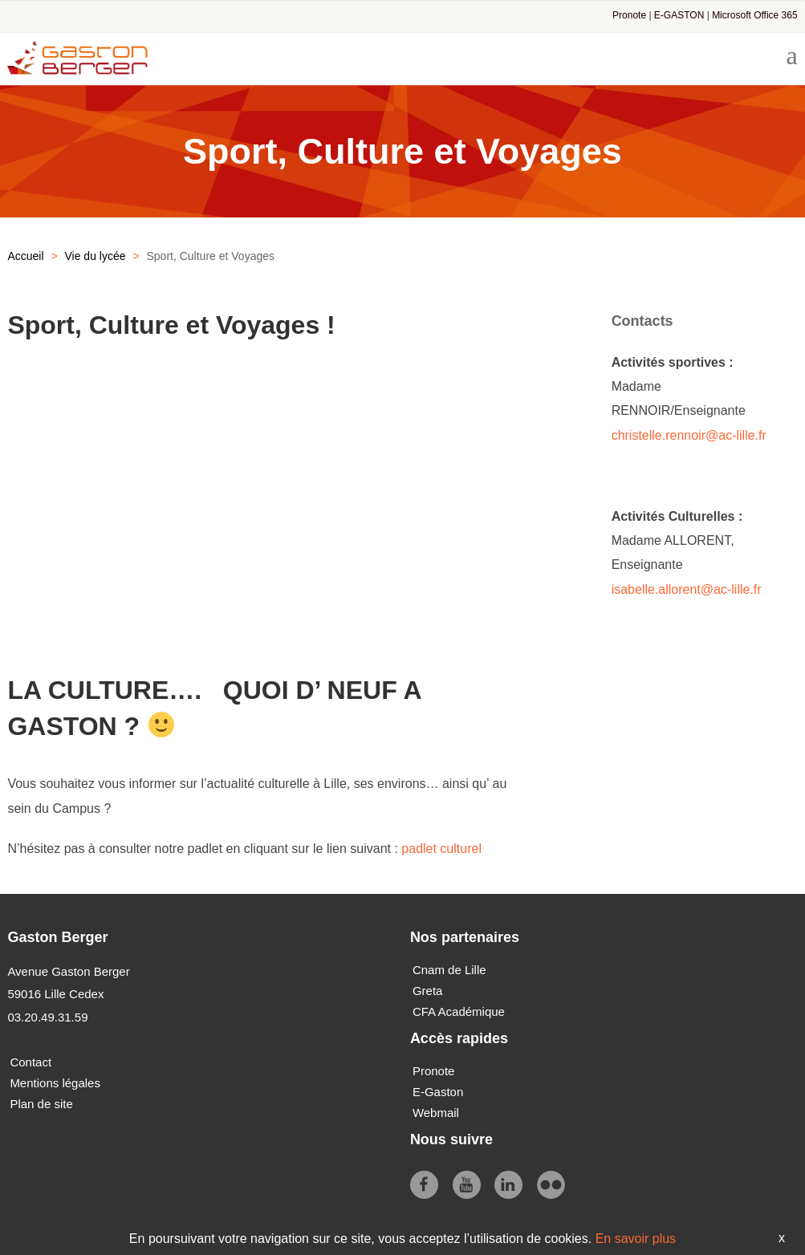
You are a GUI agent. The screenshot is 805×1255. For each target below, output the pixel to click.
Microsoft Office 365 (755, 15)
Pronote (629, 15)
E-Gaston (438, 1092)
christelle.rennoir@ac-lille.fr (689, 435)
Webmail (436, 1112)
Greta (428, 990)
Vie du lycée (94, 256)
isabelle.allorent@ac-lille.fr (688, 589)
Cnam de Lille (449, 970)
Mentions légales (55, 1083)
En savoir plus (636, 1238)
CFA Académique (459, 1011)
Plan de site (41, 1104)
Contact (30, 1062)
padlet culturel (441, 848)
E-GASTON (679, 15)
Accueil (25, 256)
